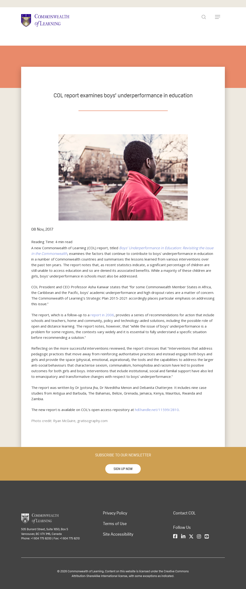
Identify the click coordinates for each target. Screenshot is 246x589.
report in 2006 (102, 314)
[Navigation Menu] (217, 17)
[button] (123, 469)
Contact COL (184, 513)
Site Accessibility (118, 534)
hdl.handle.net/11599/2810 (157, 409)
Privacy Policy (115, 513)
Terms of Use (115, 523)
